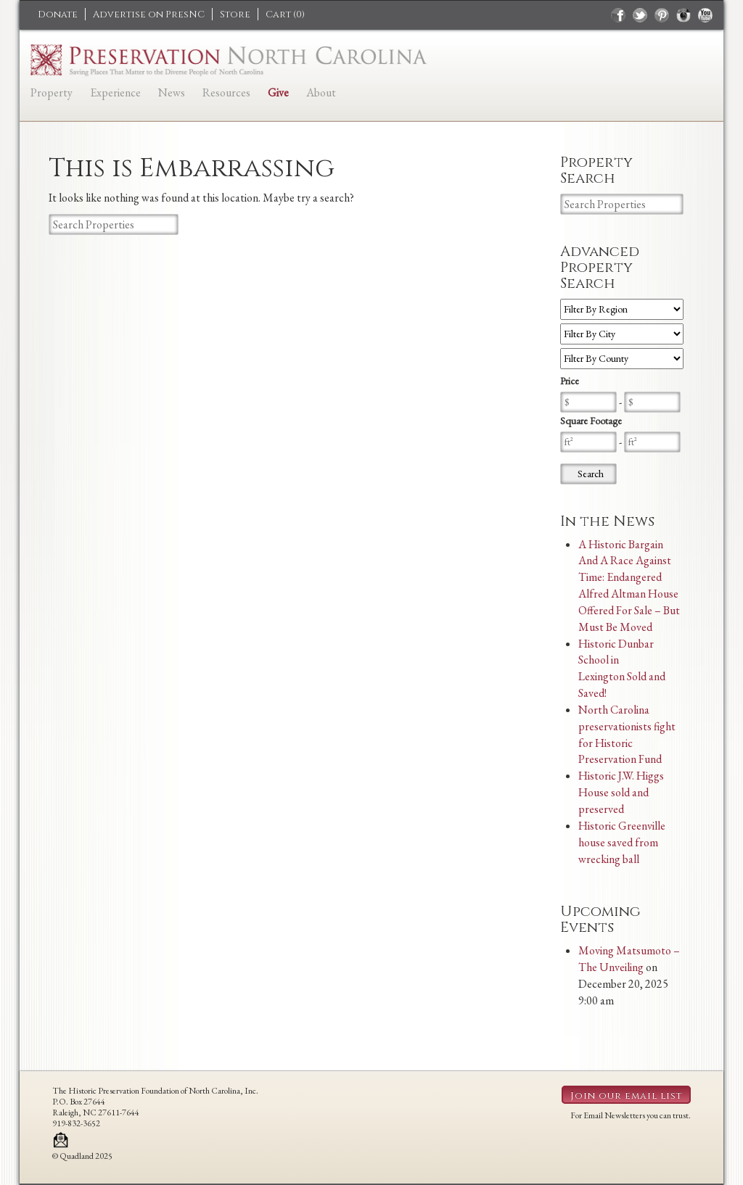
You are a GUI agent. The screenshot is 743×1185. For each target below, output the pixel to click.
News (171, 92)
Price (569, 380)
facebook (618, 15)
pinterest (661, 15)
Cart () (285, 14)
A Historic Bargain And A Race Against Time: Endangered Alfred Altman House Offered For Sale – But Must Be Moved (629, 586)
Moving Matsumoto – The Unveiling (629, 959)
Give (278, 92)
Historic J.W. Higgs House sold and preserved (621, 792)
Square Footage (591, 420)
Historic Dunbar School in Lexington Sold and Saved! (621, 668)
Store (235, 14)
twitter (640, 15)
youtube (705, 15)
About (321, 92)
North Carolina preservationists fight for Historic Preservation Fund (627, 734)
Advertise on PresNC (149, 14)
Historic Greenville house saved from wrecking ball (621, 842)
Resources (226, 92)
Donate (58, 14)
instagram (683, 15)
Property (51, 92)
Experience (115, 92)
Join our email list (626, 1095)
